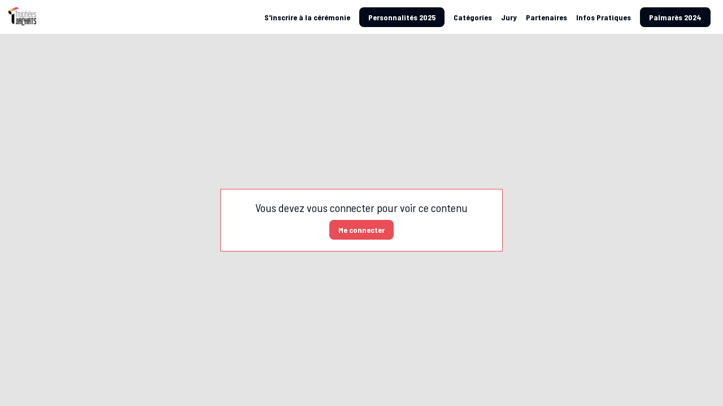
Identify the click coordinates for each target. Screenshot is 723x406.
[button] (402, 17)
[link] (473, 17)
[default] (307, 17)
